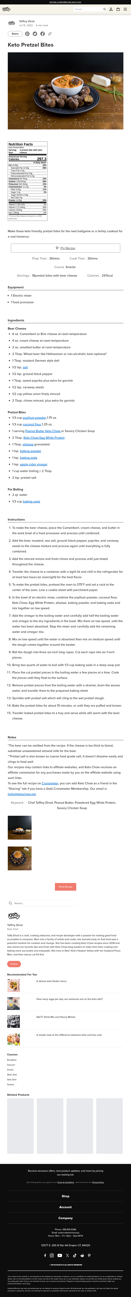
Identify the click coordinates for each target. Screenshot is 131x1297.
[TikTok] (75, 1255)
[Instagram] (52, 1255)
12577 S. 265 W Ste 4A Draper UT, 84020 (65, 1245)
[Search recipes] (45, 903)
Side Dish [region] (12, 1079)
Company (65, 1218)
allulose (28, 444)
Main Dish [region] (12, 1074)
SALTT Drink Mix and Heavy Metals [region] (55, 1017)
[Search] (10, 903)
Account (65, 1207)
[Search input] (88, 9)
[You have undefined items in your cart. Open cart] (118, 9)
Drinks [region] (10, 1069)
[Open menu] (125, 9)
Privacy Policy (98, 1182)
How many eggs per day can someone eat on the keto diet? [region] (69, 999)
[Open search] (104, 9)
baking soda (28, 457)
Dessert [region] (11, 1065)
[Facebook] (45, 1255)
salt (25, 367)
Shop (65, 1196)
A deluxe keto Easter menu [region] (51, 981)
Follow (14, 964)
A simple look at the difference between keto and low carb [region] (69, 1035)
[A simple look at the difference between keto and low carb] (21, 1039)
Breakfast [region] (11, 1060)
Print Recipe (65, 887)
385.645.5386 (69, 1229)
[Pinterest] (89, 1255)
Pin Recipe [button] (65, 248)
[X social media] (67, 1255)
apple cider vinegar (33, 464)
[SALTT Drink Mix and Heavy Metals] (21, 1021)
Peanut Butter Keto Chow (42, 431)
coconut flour (32, 424)
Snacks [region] (10, 1084)
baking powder (30, 451)
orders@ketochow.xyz (68, 1232)
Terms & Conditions (65, 1182)
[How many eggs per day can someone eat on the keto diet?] (21, 1003)
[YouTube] (59, 1255)
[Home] (6, 9)
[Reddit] (82, 1255)
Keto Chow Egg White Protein (44, 437)
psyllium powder (34, 417)
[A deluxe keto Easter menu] (21, 985)
